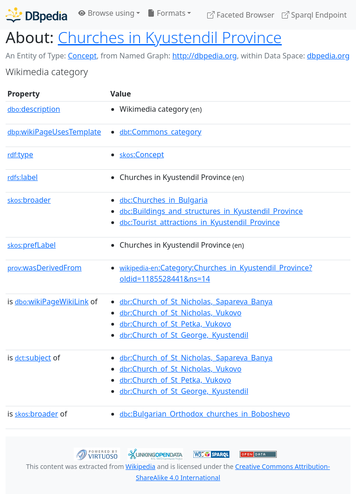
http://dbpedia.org (204, 56)
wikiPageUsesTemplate (54, 132)
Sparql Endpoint (314, 15)
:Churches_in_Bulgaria (164, 200)
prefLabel (31, 245)
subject (33, 358)
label (22, 177)
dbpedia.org (328, 56)
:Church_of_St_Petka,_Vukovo (175, 324)
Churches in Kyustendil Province (170, 37)
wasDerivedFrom (44, 268)
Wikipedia (140, 466)
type (20, 154)
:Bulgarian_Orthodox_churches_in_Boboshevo (205, 414)
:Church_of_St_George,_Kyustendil (184, 335)
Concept (82, 56)
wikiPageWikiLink (52, 301)
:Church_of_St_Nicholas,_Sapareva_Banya (196, 301)
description (33, 109)
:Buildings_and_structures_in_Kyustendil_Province (211, 211)
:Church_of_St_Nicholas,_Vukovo (181, 313)
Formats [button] (166, 13)
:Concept (142, 154)
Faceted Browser (240, 15)
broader (29, 200)
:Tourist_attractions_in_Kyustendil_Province (200, 222)
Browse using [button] (106, 13)
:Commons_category (160, 132)
